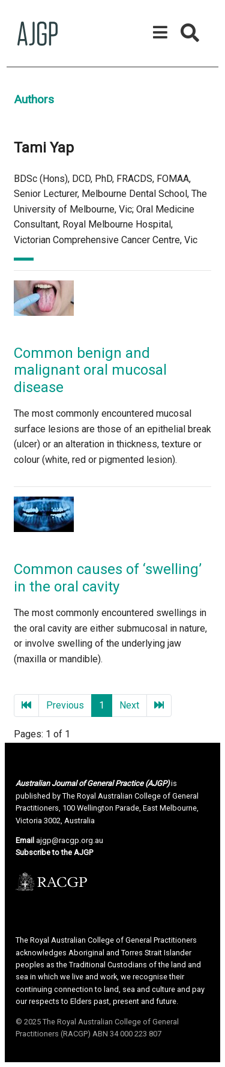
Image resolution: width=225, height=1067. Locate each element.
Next (129, 705)
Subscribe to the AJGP (54, 852)
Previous (65, 705)
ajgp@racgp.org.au (69, 840)
